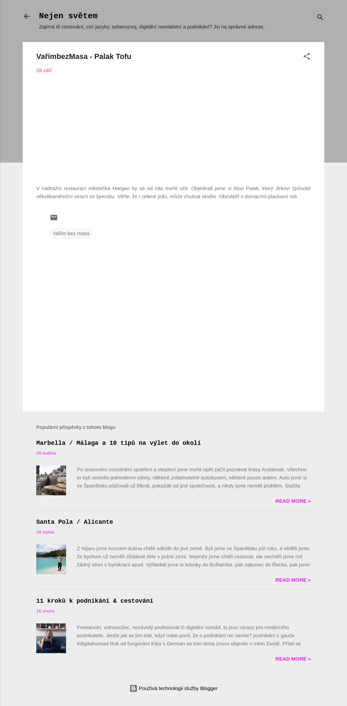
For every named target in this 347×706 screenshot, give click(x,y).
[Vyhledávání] (320, 18)
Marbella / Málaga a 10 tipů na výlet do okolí (118, 443)
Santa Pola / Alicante (74, 522)
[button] (307, 57)
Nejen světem (68, 16)
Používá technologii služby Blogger (173, 688)
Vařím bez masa (71, 233)
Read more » (293, 501)
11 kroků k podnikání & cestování (95, 601)
